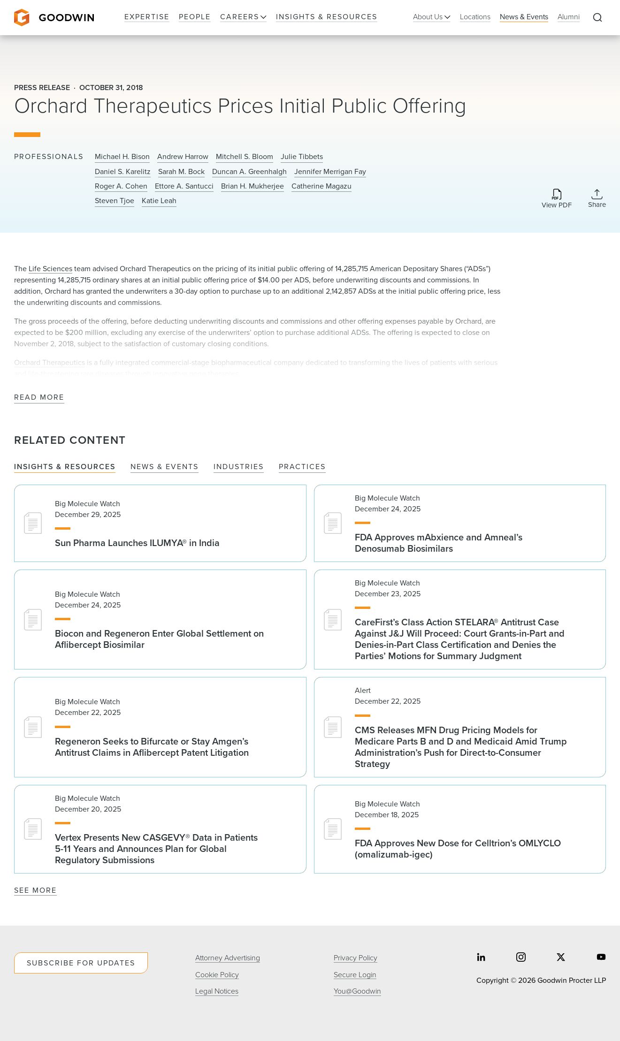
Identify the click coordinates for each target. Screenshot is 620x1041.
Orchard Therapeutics (49, 362)
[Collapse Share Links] (597, 198)
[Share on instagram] (521, 958)
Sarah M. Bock (181, 172)
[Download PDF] (556, 199)
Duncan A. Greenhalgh (249, 172)
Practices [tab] (302, 467)
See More (35, 890)
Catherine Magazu (321, 186)
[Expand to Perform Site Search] (597, 17)
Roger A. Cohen (121, 186)
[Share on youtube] (601, 958)
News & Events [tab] (164, 467)
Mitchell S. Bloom (244, 157)
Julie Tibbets (302, 157)
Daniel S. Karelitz (123, 172)
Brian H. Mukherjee (252, 186)
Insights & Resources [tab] (64, 467)
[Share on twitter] (561, 958)
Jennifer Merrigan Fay (330, 172)
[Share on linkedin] (481, 958)
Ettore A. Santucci (184, 186)
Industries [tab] (239, 467)
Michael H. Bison (122, 157)
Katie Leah (159, 201)
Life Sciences (50, 268)
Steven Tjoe (114, 201)
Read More (39, 398)
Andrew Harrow (182, 157)
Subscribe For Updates (81, 962)
